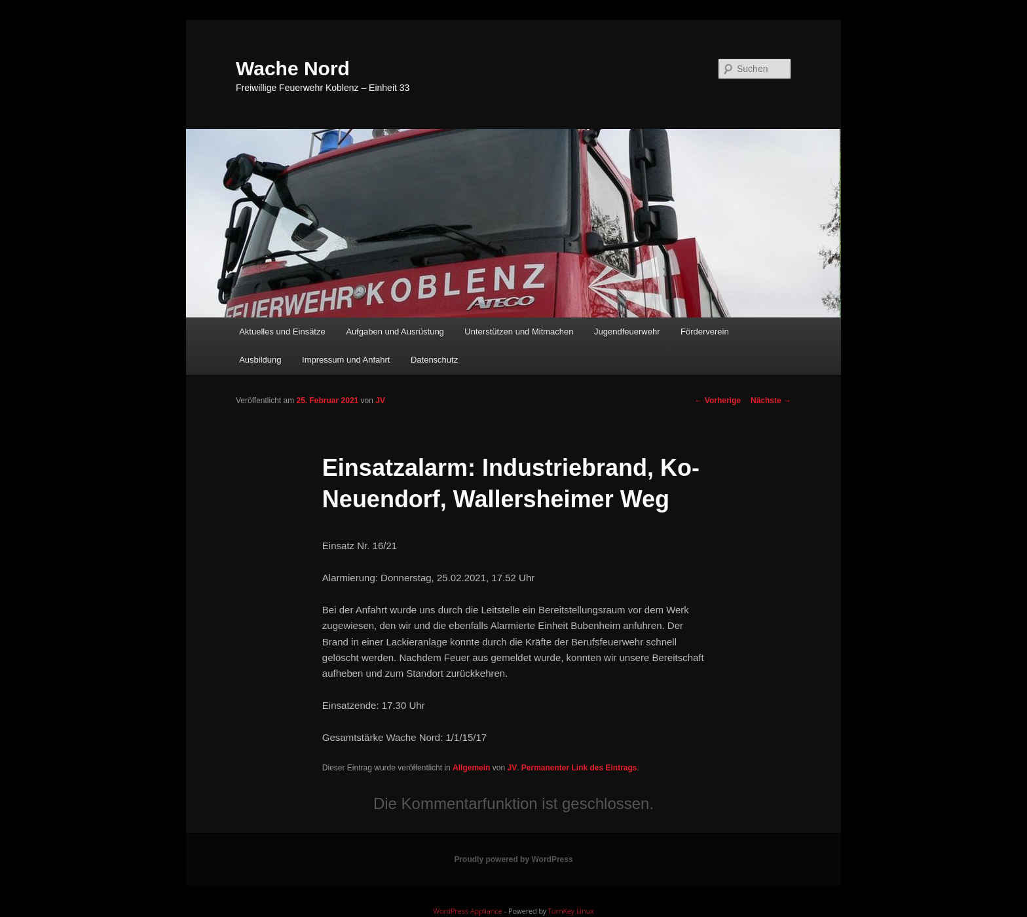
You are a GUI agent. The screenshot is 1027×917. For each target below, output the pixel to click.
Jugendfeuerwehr (627, 331)
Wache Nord (293, 68)
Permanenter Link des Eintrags (579, 767)
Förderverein (705, 331)
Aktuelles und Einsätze (282, 331)
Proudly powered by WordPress (513, 859)
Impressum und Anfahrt (346, 360)
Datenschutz (434, 360)
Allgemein (471, 767)
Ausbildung (260, 360)
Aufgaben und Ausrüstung (395, 331)
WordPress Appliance (467, 911)
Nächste (771, 400)
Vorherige (718, 400)
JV (380, 400)
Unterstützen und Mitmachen (518, 331)
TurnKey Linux (571, 911)
